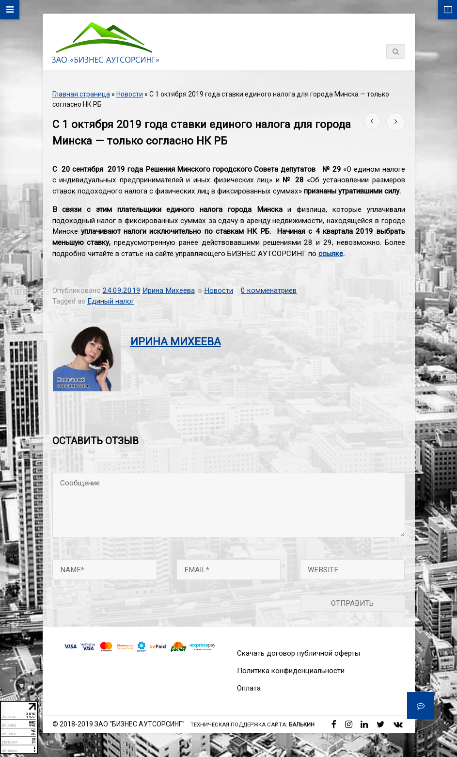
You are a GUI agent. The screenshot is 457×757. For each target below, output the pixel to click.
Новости (129, 94)
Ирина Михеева (168, 290)
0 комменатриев (269, 290)
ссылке (330, 253)
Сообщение (228, 505)
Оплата (249, 688)
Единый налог (110, 301)
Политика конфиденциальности (291, 670)
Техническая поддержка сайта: (252, 725)
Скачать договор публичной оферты (298, 653)
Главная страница (81, 94)
